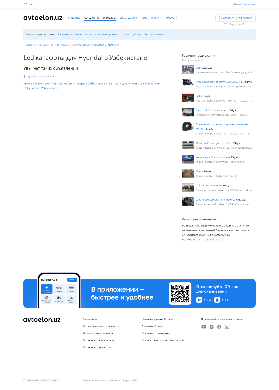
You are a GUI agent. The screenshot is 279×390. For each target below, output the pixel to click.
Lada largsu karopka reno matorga (215, 199)
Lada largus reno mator (209, 185)
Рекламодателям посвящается (101, 326)
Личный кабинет (152, 326)
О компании (90, 319)
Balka (199, 96)
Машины (74, 17)
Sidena (199, 171)
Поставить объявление (156, 333)
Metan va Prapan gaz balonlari (213, 143)
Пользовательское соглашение (102, 380)
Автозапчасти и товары (100, 17)
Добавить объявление (38, 76)
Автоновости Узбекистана (98, 340)
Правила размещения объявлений (163, 340)
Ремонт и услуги (151, 17)
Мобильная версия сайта (98, 333)
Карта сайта (130, 380)
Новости (171, 17)
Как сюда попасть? (193, 60)
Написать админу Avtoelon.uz (159, 319)
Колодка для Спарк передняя (213, 157)
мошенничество (214, 239)
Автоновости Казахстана (97, 347)
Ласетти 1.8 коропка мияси (212, 110)
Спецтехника (128, 17)
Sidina (199, 67)
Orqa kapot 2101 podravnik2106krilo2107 (219, 82)
